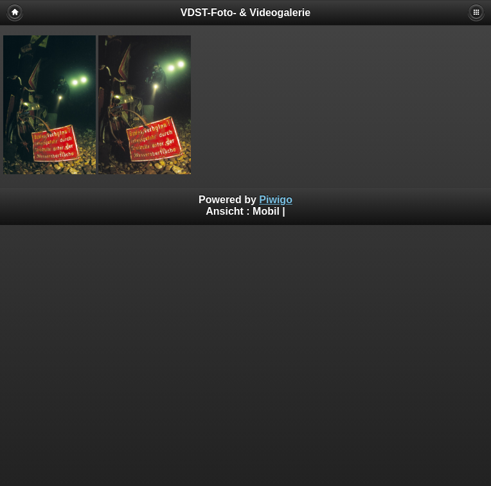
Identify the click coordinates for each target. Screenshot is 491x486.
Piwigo (275, 199)
